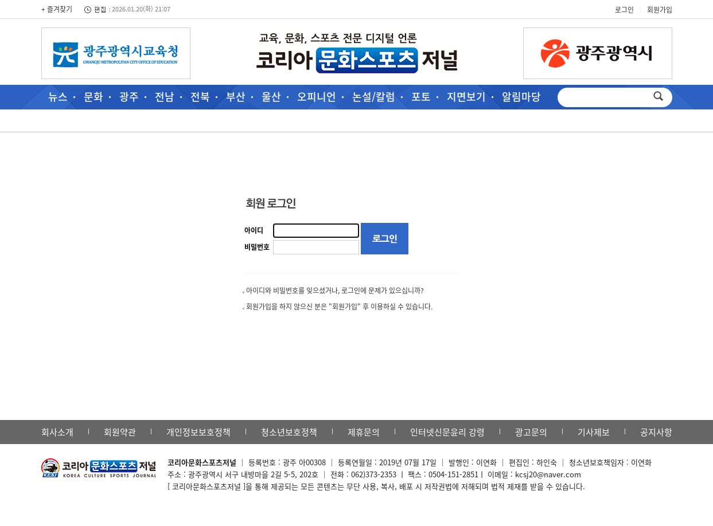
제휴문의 (364, 432)
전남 (164, 96)
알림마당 (521, 96)
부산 (236, 96)
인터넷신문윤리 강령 (447, 432)
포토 (421, 96)
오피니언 (316, 96)
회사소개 (57, 432)
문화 (93, 96)
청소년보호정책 (289, 432)
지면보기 (466, 96)
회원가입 (659, 10)
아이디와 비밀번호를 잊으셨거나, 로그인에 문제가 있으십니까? (335, 290)
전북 (200, 96)
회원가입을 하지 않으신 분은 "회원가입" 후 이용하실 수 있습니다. (339, 306)
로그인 (624, 10)
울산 (271, 96)
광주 (129, 96)
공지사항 (656, 432)
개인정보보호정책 (198, 432)
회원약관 (120, 432)
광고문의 (531, 432)
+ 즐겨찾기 (56, 9)
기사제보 (594, 432)
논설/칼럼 (373, 96)
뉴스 (58, 96)
